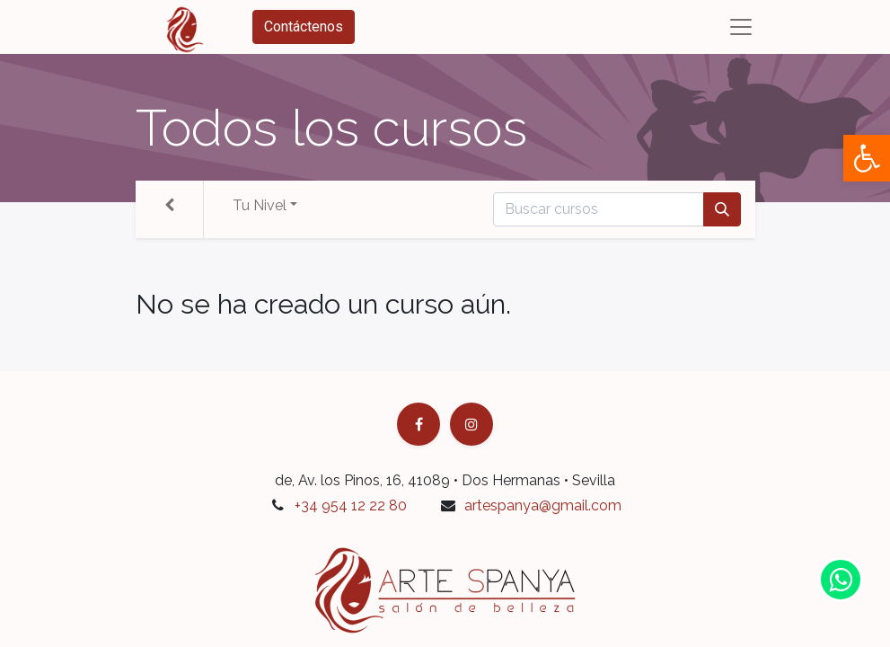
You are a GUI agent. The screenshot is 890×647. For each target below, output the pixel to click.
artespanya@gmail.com (542, 505)
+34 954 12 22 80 (351, 505)
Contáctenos (303, 26)
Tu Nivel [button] (259, 205)
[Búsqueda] (722, 209)
